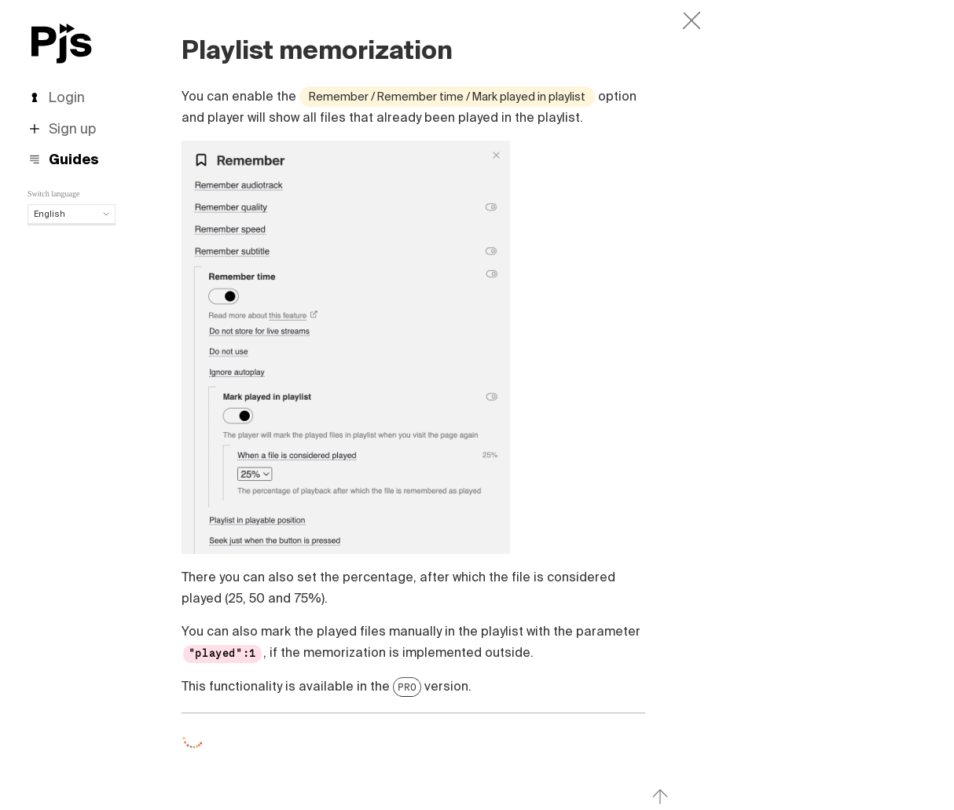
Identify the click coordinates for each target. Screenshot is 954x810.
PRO (407, 686)
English (71, 214)
